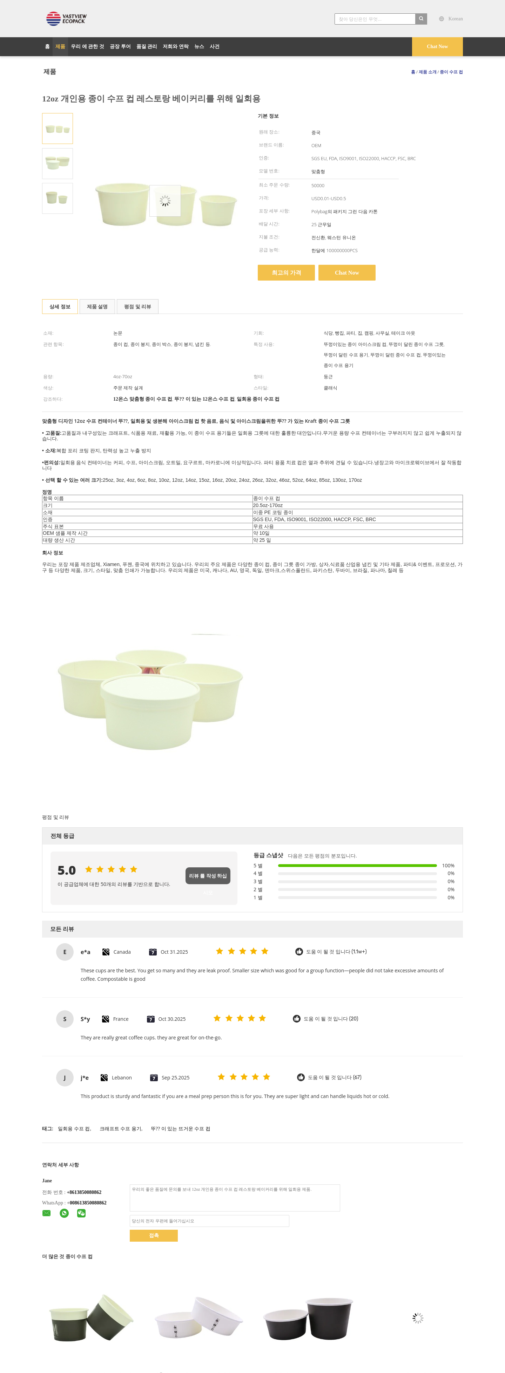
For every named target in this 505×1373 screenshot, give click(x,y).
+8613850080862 (84, 1192)
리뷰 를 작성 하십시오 (208, 878)
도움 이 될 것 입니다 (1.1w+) (336, 952)
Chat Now (437, 46)
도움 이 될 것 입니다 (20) (331, 1019)
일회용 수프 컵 (74, 1128)
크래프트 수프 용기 (120, 1128)
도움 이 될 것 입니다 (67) (335, 1077)
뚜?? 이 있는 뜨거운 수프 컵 (180, 1128)
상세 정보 (59, 306)
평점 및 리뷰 (137, 306)
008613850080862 (88, 1203)
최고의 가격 (286, 273)
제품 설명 (97, 306)
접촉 (154, 1235)
